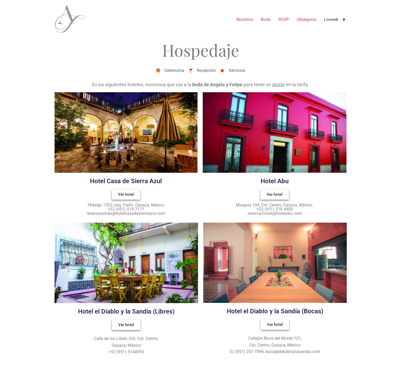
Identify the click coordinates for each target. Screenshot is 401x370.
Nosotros (244, 19)
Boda (266, 19)
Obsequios (306, 19)
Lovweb (331, 19)
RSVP (283, 19)
